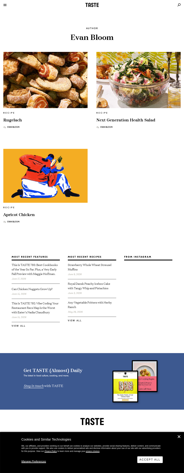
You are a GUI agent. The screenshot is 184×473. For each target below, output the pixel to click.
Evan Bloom (13, 127)
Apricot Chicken (19, 215)
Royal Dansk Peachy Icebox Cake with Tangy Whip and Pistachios (89, 285)
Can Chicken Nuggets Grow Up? (32, 289)
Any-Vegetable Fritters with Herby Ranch (90, 304)
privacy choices (92, 451)
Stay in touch (34, 385)
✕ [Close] (179, 436)
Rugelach (12, 120)
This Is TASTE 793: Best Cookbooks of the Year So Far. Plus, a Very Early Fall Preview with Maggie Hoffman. (35, 269)
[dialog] (92, 452)
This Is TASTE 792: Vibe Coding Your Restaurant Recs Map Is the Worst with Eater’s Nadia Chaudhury (35, 307)
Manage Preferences (33, 461)
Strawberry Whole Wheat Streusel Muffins (89, 267)
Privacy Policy (51, 451)
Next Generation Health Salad (125, 120)
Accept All (150, 459)
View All (19, 325)
